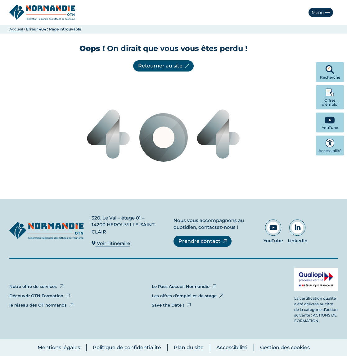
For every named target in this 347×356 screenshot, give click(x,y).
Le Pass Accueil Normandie (184, 286)
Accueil (16, 29)
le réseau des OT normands (41, 305)
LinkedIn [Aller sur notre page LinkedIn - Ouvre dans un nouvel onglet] (298, 231)
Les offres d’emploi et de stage (188, 296)
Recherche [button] (330, 72)
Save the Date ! (172, 305)
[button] (321, 12)
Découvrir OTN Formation (40, 296)
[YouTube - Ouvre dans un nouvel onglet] (330, 122)
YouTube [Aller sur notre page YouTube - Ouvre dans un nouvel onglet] (273, 231)
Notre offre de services (37, 286)
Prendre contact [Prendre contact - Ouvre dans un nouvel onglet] (203, 241)
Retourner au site (164, 66)
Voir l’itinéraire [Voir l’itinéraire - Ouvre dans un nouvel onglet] (111, 243)
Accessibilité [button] (329, 145)
